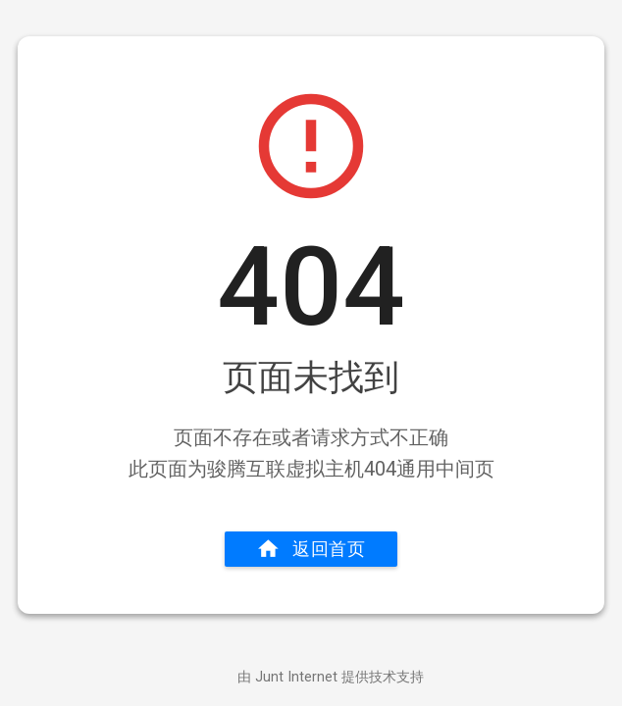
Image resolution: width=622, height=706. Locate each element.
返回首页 (311, 549)
